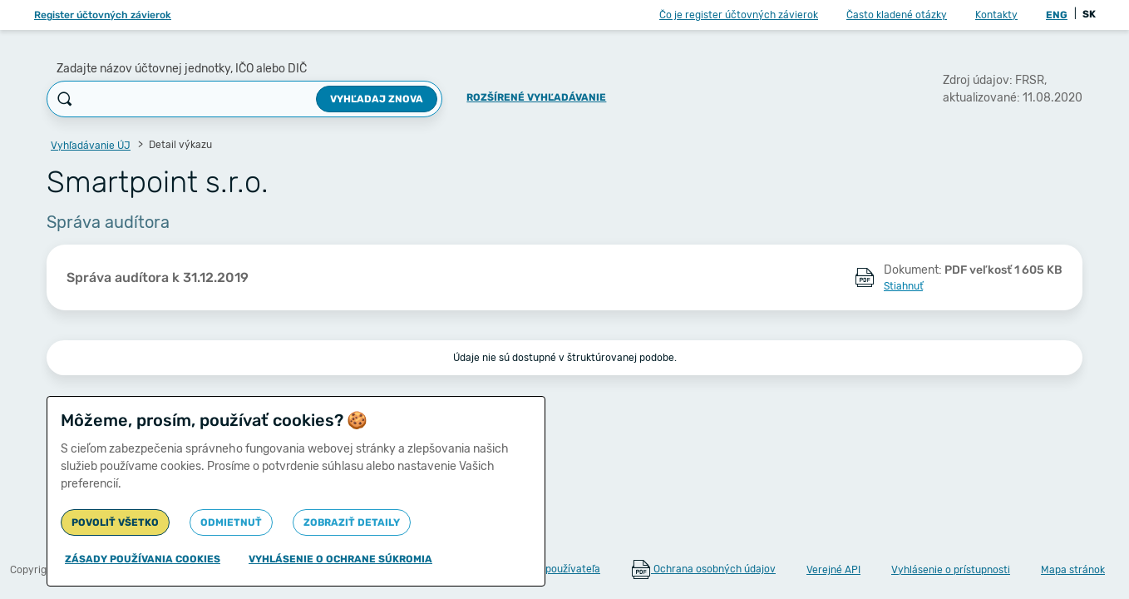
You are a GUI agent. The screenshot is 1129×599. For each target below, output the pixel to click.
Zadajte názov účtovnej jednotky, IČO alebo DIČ (182, 69)
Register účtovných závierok (102, 15)
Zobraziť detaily (351, 522)
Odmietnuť (231, 522)
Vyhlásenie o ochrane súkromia (340, 559)
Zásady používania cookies (142, 559)
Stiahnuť (903, 286)
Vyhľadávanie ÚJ (91, 145)
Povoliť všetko (115, 522)
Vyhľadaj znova (376, 99)
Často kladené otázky (896, 15)
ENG (1056, 15)
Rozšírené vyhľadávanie (536, 97)
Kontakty (996, 15)
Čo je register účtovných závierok (738, 15)
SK (1089, 14)
